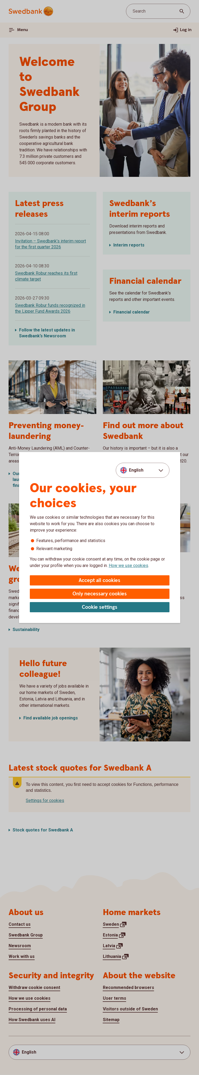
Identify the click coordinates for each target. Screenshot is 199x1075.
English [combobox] (136, 470)
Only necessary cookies (100, 594)
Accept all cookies (99, 580)
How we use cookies (128, 565)
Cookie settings (99, 607)
